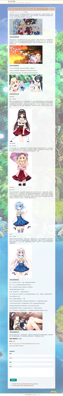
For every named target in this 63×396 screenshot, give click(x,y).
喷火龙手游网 (11, 1)
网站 (10, 362)
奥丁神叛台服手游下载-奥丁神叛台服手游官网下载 (23, 385)
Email (10, 357)
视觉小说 (17, 345)
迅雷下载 (11, 338)
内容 (10, 366)
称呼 (10, 353)
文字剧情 (25, 12)
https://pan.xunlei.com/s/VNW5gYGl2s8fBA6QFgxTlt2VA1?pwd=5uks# (25, 343)
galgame (13, 345)
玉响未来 (21, 345)
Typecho (34, 394)
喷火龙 (13, 12)
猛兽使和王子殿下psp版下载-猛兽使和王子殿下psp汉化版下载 (25, 383)
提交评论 (13, 379)
